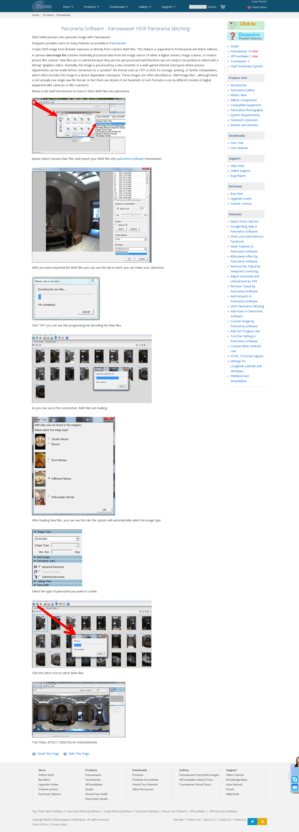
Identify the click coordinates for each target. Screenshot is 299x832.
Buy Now (236, 194)
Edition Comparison (243, 100)
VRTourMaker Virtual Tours (196, 780)
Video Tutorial (235, 775)
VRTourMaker (94, 784)
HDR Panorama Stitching (247, 306)
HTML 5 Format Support (246, 356)
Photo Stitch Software (50, 811)
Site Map (179, 819)
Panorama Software (147, 811)
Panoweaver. (118, 43)
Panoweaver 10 (244, 51)
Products (48, 15)
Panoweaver (63, 15)
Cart (223, 6)
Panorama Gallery (242, 90)
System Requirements (245, 115)
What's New (238, 95)
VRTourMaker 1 (244, 56)
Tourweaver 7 (239, 61)
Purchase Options (49, 794)
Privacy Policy (59, 824)
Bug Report (238, 176)
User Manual (239, 148)
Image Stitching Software (117, 811)
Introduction (238, 85)
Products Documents (145, 780)
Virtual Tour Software (174, 811)
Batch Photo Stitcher (244, 221)
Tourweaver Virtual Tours (195, 784)
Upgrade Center (241, 199)
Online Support (240, 171)
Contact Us (224, 819)
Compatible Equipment (245, 105)
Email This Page (48, 754)
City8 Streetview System (246, 66)
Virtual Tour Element (145, 784)
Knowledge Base (236, 780)
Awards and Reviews (244, 125)
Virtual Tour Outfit (96, 794)
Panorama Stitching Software (83, 811)
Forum (230, 789)
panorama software (130, 159)
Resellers (44, 780)
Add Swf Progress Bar (245, 331)
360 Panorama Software (223, 811)
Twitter (252, 821)
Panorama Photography (246, 110)
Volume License (241, 204)
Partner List (193, 819)
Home (35, 15)
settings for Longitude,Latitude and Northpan (246, 366)
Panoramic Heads (96, 799)
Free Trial (236, 143)
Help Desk (237, 166)
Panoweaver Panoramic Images (199, 775)
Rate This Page (79, 754)
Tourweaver (93, 780)
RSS (262, 821)
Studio (234, 46)
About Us (209, 819)
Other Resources (143, 789)
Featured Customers (244, 120)
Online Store (46, 775)
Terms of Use (40, 824)
